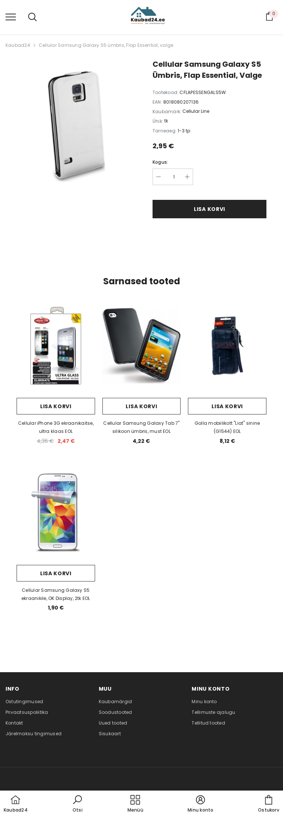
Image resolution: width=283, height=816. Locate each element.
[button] (77, 804)
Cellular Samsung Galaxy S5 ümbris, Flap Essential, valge (106, 45)
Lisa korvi (209, 209)
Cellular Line (195, 111)
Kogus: (160, 162)
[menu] (11, 16)
